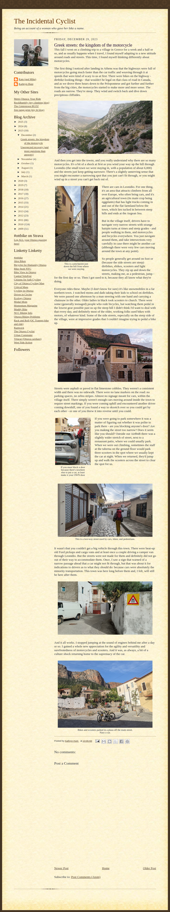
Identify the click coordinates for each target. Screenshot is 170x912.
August (25, 167)
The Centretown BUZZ (26, 106)
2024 (21, 126)
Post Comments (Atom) (86, 877)
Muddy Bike (20, 309)
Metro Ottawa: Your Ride (27, 98)
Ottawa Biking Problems (27, 316)
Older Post (149, 868)
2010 (21, 224)
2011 (21, 220)
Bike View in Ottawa (25, 272)
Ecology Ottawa (22, 298)
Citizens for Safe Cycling (27, 279)
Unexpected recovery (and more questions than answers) (35, 151)
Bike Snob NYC (22, 268)
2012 (21, 215)
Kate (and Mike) (27, 79)
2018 (21, 189)
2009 (21, 228)
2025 (21, 121)
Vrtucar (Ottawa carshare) (27, 338)
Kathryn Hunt (26, 83)
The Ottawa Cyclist (24, 331)
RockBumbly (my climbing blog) (31, 102)
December (27, 134)
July (23, 172)
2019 (21, 185)
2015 (21, 202)
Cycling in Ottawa (23, 290)
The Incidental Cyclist (45, 21)
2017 (21, 193)
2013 (21, 211)
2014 (21, 206)
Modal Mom (20, 301)
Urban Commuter (23, 335)
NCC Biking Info (23, 312)
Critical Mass (21, 287)
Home (106, 868)
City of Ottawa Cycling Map (29, 283)
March (25, 176)
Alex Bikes (20, 261)
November (27, 159)
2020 (21, 180)
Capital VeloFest (22, 276)
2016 (21, 198)
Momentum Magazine (25, 305)
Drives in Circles (23, 294)
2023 (21, 130)
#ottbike (18, 257)
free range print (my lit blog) (29, 109)
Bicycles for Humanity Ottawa (30, 264)
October (26, 163)
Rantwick (19, 327)
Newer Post (61, 868)
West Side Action (23, 342)
